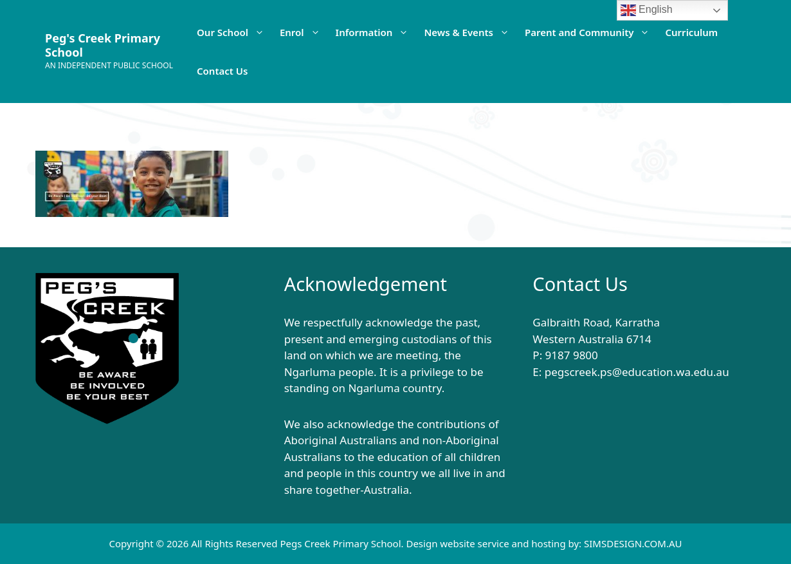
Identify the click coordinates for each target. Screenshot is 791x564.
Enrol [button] (304, 32)
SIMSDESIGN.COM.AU (633, 543)
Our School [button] (234, 32)
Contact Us (222, 70)
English (647, 10)
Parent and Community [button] (591, 32)
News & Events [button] (470, 32)
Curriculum (691, 32)
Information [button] (376, 32)
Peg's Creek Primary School (102, 45)
